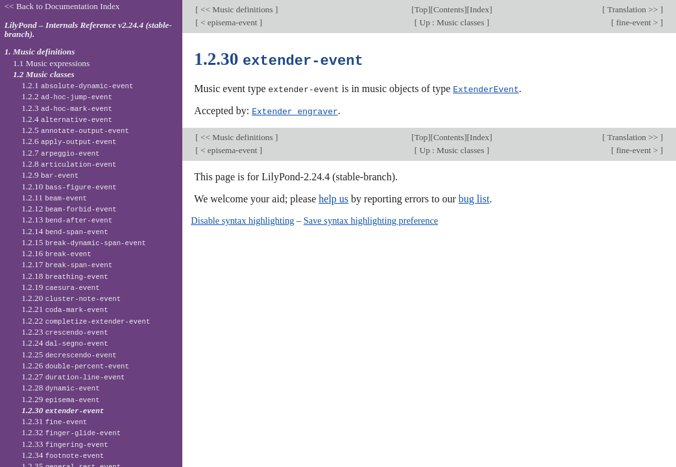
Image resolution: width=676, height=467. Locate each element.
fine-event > (637, 22)
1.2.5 (75, 130)
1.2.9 (49, 175)
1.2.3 (66, 108)
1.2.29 (60, 399)
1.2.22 (85, 321)
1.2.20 (71, 298)
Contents (448, 9)
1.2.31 (54, 421)
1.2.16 (56, 253)
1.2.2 (66, 96)
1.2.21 (64, 309)
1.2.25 (68, 354)
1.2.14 (64, 231)
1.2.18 (64, 276)
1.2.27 (73, 376)
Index (479, 9)
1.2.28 (60, 387)
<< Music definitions (237, 9)
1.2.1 (77, 85)
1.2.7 (60, 153)
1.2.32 (71, 432)
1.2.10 (68, 186)
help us (333, 197)
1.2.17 (66, 264)
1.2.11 (54, 197)
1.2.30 (62, 410)
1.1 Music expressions (51, 63)
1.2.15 (83, 242)
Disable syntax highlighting (242, 219)
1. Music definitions (40, 51)
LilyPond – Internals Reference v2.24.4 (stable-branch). (88, 30)
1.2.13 (66, 219)
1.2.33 (64, 444)
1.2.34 (62, 455)
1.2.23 (64, 332)
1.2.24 (64, 343)
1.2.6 (68, 141)
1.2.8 (68, 164)
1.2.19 (60, 287)
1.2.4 (66, 119)
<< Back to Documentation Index (62, 6)
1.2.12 (68, 208)
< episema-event (229, 22)
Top (421, 9)
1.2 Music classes (44, 74)
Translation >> (632, 9)
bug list (474, 197)
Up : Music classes (451, 22)
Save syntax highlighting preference (371, 219)
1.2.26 (75, 365)
